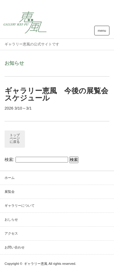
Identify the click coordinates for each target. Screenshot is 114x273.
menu (102, 30)
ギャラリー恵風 (35, 263)
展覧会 (10, 191)
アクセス (11, 233)
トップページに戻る (15, 138)
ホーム (10, 177)
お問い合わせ (15, 247)
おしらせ (11, 219)
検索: (9, 159)
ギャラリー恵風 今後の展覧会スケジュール (56, 94)
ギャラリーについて (20, 205)
